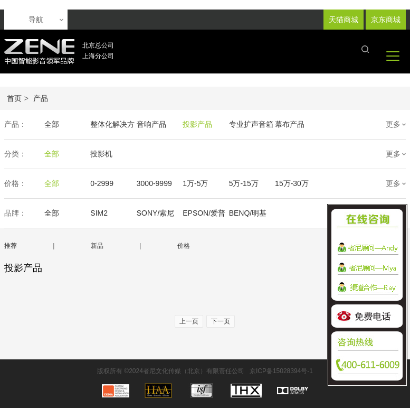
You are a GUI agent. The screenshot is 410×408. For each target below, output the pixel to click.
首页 (14, 98)
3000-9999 (153, 183)
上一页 (188, 321)
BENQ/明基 (247, 213)
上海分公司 (98, 56)
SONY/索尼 (155, 213)
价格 (183, 245)
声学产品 (334, 124)
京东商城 (386, 19)
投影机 (101, 154)
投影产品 (197, 124)
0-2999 (101, 183)
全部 (51, 124)
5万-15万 (243, 183)
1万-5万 (194, 183)
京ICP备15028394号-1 (281, 371)
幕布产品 (288, 124)
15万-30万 (291, 183)
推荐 (10, 245)
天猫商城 (343, 19)
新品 (97, 245)
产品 (40, 98)
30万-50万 (337, 183)
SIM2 (99, 213)
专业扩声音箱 (250, 124)
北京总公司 (98, 45)
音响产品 (151, 124)
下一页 (220, 321)
